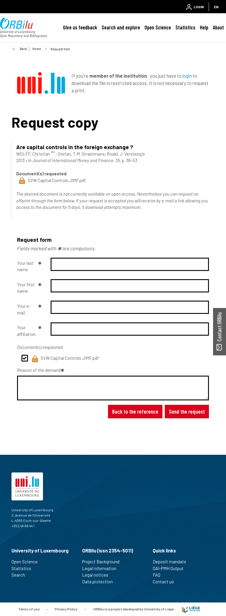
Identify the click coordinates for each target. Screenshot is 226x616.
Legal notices (97, 574)
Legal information (101, 568)
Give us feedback (80, 27)
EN (216, 7)
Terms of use (28, 609)
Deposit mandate (172, 561)
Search (20, 574)
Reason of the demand (39, 370)
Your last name (25, 266)
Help (204, 27)
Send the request (187, 411)
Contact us (166, 581)
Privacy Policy (66, 609)
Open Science (157, 27)
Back (23, 49)
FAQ (159, 574)
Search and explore (121, 27)
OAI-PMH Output (171, 568)
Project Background (103, 561)
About (218, 27)
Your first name (26, 288)
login (187, 76)
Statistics (185, 27)
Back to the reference (135, 411)
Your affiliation (26, 331)
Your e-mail (24, 309)
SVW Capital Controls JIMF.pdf (65, 358)
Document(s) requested (40, 347)
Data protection (100, 581)
